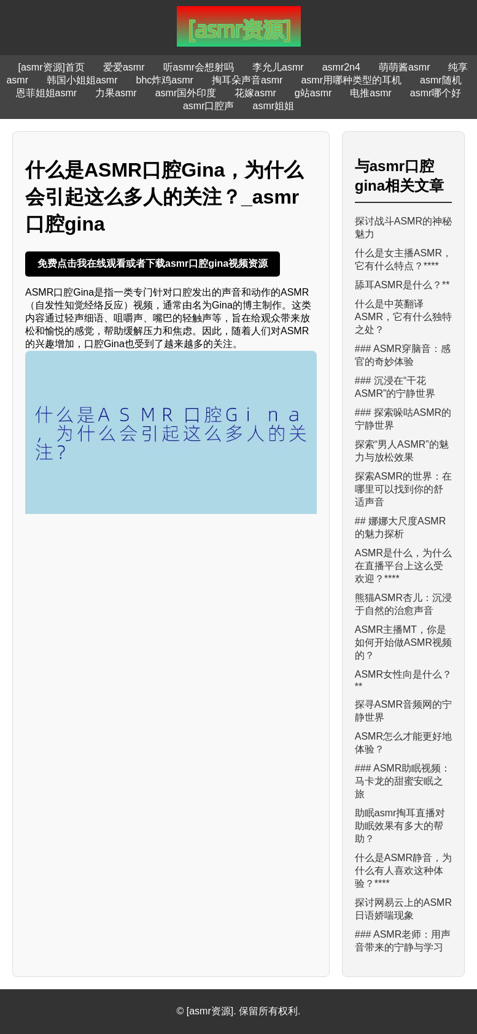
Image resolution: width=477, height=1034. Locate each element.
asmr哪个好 (436, 93)
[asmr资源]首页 (51, 67)
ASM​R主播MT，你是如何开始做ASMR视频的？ (403, 642)
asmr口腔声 (209, 106)
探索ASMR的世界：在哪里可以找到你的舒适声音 (403, 489)
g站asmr (313, 93)
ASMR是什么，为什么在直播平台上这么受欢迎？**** (403, 566)
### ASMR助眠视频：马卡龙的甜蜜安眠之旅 (403, 781)
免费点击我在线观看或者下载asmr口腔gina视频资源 (152, 263)
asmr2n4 (341, 67)
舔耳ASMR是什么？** (402, 285)
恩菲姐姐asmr (46, 93)
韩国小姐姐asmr (82, 80)
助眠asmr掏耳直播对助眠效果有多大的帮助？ (400, 826)
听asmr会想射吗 (199, 67)
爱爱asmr (124, 67)
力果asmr (116, 93)
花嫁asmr (255, 93)
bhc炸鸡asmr (164, 80)
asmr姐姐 (274, 106)
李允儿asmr (278, 67)
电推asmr (371, 93)
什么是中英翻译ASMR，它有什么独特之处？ (403, 317)
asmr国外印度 (186, 93)
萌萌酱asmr (404, 67)
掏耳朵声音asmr (247, 80)
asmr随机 (441, 80)
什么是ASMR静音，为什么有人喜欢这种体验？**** (403, 870)
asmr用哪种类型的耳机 (351, 80)
